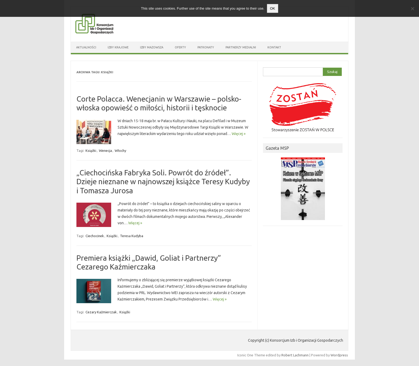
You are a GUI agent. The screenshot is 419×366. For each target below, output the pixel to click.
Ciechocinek (95, 236)
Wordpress (339, 355)
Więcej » (239, 134)
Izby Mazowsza (151, 47)
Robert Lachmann (295, 355)
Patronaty (205, 47)
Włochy (120, 150)
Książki (91, 150)
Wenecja (105, 150)
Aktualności (86, 47)
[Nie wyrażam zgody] (412, 8)
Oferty (180, 47)
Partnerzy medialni (241, 47)
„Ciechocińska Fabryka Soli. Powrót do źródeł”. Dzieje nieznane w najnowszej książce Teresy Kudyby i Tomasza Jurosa (163, 181)
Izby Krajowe (118, 47)
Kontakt (274, 47)
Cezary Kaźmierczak (101, 312)
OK (272, 8)
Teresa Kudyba (131, 236)
